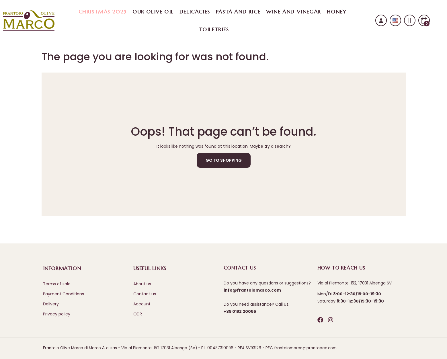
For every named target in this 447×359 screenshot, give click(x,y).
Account (142, 304)
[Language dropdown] (395, 20)
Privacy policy (56, 314)
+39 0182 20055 (240, 311)
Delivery (51, 304)
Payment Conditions (63, 294)
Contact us (144, 294)
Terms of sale (57, 284)
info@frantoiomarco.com (252, 290)
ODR (137, 314)
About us (142, 284)
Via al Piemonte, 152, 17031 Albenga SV (354, 283)
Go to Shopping (224, 160)
